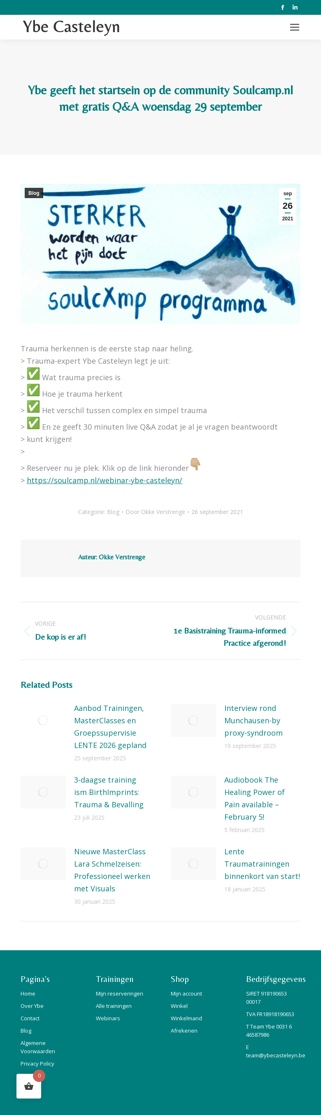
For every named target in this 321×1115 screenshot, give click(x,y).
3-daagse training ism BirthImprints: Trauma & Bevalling (109, 792)
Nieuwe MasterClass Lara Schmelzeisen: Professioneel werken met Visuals (112, 869)
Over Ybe (32, 1006)
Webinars (108, 1018)
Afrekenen (184, 1030)
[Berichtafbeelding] (43, 720)
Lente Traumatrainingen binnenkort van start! (262, 863)
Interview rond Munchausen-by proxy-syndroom (253, 720)
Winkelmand (186, 1018)
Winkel (179, 1006)
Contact (30, 1018)
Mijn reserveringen (119, 993)
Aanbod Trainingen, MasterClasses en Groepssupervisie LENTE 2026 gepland (110, 726)
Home (28, 993)
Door (155, 512)
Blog (34, 193)
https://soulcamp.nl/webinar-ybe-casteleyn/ (104, 480)
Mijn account (186, 993)
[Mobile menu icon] (294, 27)
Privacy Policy (37, 1063)
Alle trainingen (114, 1006)
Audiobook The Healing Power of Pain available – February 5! (254, 798)
